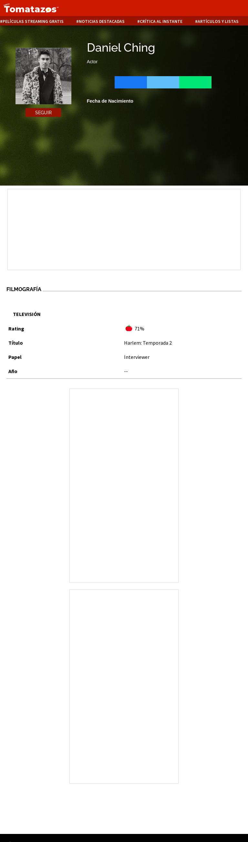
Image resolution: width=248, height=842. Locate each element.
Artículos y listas (218, 21)
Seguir (43, 112)
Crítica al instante (161, 21)
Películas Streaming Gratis (33, 21)
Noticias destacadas (102, 21)
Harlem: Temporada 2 (148, 343)
